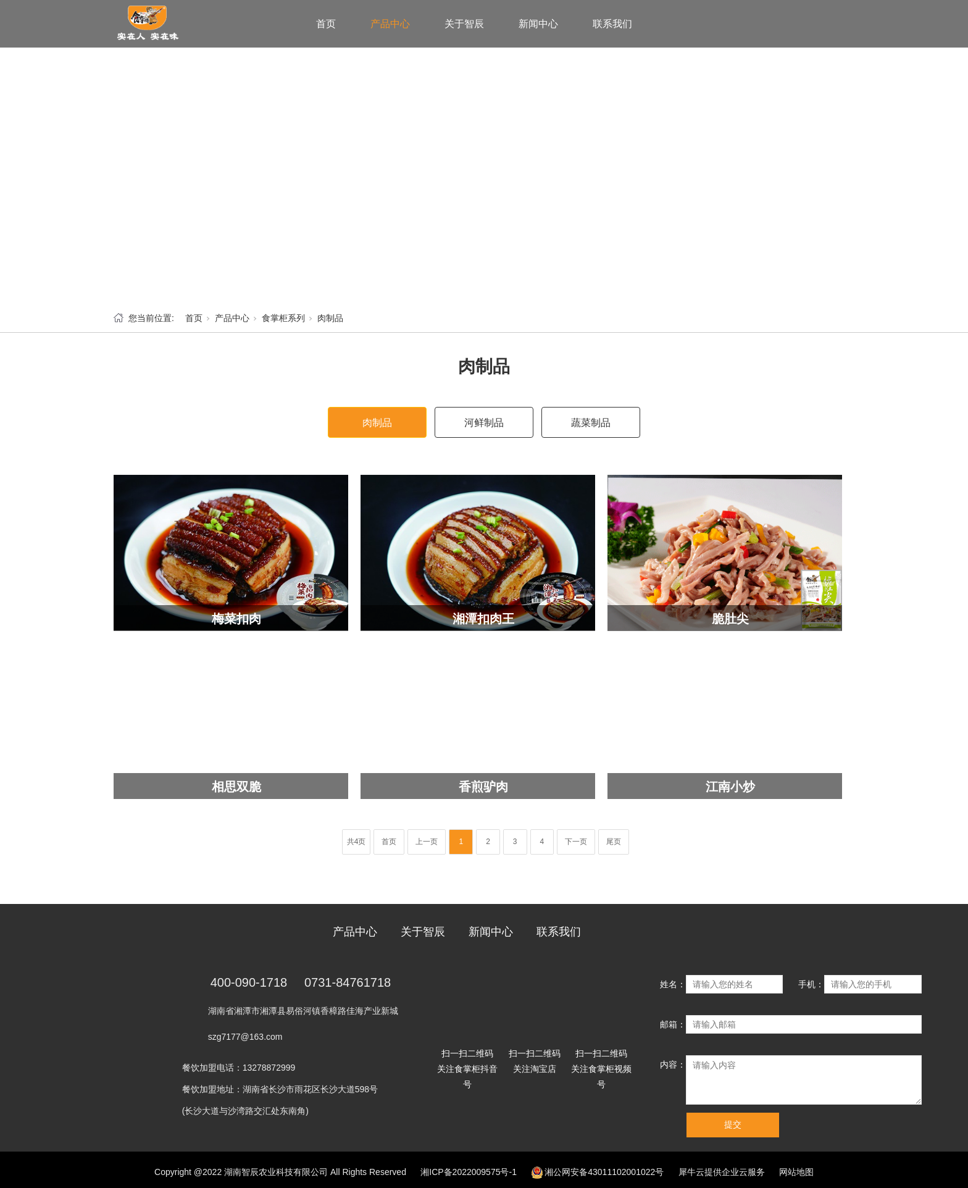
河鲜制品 (484, 422)
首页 (326, 24)
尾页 (613, 841)
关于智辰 (464, 24)
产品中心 (390, 24)
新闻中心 (538, 24)
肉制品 (330, 318)
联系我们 (612, 24)
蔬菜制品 (591, 422)
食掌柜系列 (283, 318)
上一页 (426, 841)
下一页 (576, 841)
